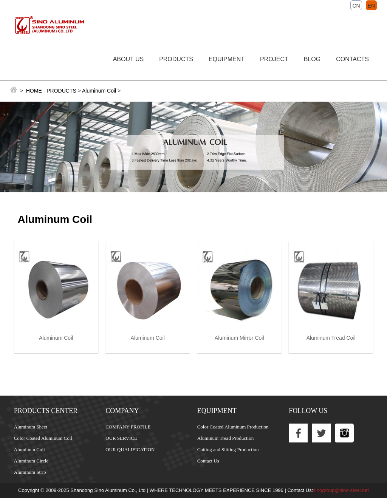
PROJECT (274, 59)
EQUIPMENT (227, 59)
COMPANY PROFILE (127, 427)
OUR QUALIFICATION (130, 449)
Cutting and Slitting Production (228, 449)
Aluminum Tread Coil (331, 338)
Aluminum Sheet (30, 427)
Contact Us (208, 461)
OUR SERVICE (121, 438)
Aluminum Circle (31, 461)
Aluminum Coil (100, 91)
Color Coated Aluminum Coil (43, 438)
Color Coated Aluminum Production (233, 427)
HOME (34, 91)
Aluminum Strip (30, 472)
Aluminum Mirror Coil (239, 338)
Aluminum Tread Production (225, 438)
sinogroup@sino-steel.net (341, 490)
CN (356, 6)
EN (371, 6)
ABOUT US (128, 59)
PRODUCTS (176, 59)
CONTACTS (352, 59)
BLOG (312, 59)
